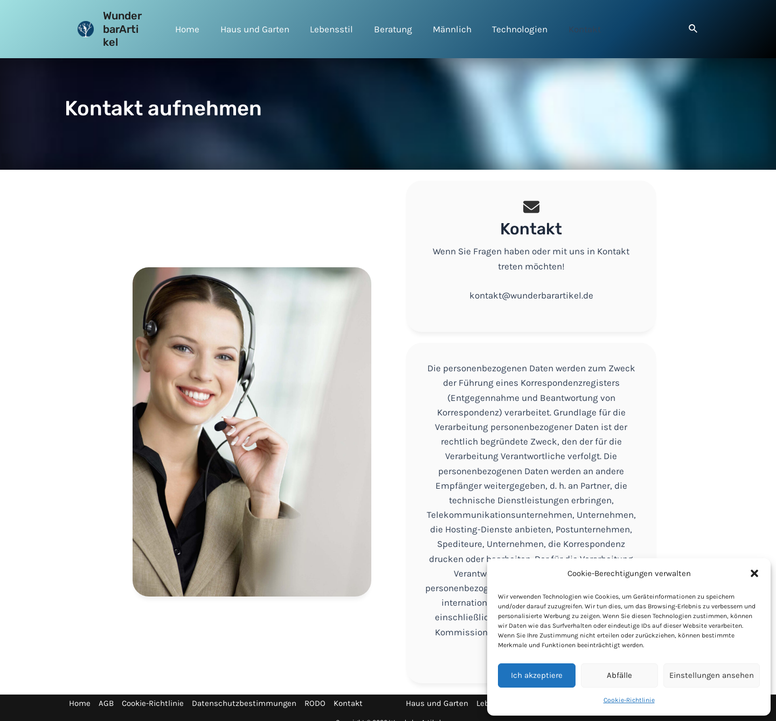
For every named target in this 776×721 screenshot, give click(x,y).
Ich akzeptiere (537, 675)
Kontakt (348, 690)
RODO (314, 690)
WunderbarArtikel (125, 22)
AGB (106, 690)
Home (80, 690)
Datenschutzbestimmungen (244, 690)
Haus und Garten (437, 690)
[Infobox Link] (531, 243)
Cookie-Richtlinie (629, 700)
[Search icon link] (693, 24)
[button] (754, 573)
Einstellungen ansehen (711, 675)
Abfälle (619, 675)
